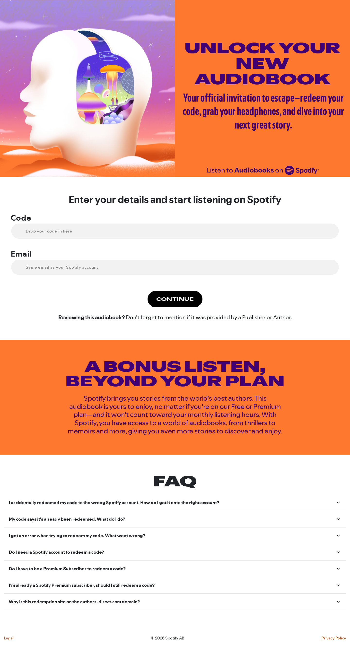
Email (21, 254)
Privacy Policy (334, 638)
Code (21, 218)
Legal (9, 638)
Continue (175, 299)
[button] (175, 502)
